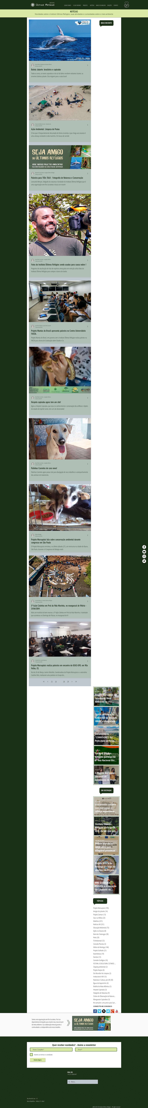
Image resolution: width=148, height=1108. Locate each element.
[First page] (43, 681)
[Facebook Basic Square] (95, 1011)
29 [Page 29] (68, 681)
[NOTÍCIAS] (92, 5)
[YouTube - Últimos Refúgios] (144, 552)
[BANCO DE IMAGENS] (101, 5)
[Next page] (72, 681)
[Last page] (76, 681)
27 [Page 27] (60, 681)
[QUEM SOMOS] (67, 5)
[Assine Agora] (37, 1060)
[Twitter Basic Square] (108, 1011)
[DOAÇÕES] (109, 5)
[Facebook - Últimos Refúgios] (144, 547)
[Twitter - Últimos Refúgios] (144, 561)
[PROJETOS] (85, 5)
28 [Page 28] (64, 681)
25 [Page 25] (52, 681)
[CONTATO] (116, 5)
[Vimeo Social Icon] (99, 1011)
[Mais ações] (88, 65)
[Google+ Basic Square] (112, 1011)
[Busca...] (82, 1082)
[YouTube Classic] (117, 1011)
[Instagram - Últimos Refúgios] (144, 556)
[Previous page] (48, 681)
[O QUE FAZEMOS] (77, 5)
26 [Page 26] (56, 681)
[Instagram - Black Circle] (104, 1011)
